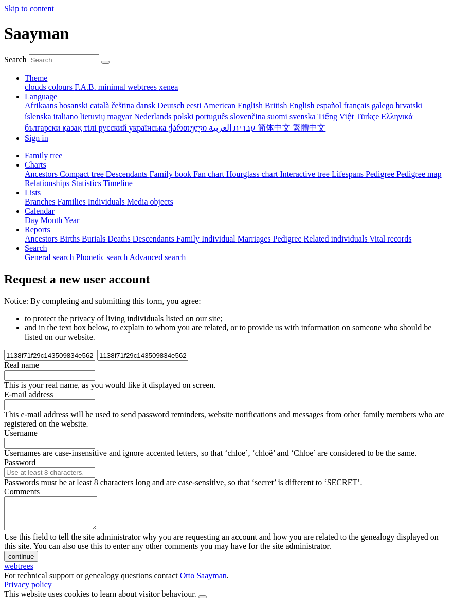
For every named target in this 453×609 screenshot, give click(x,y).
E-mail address (28, 394)
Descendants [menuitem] (128, 174)
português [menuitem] (212, 116)
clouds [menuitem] (36, 87)
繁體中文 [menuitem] (309, 127)
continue (21, 562)
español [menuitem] (329, 105)
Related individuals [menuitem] (337, 238)
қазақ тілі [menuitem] (80, 127)
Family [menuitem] (189, 238)
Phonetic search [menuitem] (103, 257)
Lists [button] (33, 192)
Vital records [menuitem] (390, 238)
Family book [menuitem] (171, 174)
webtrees (18, 572)
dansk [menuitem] (146, 105)
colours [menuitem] (61, 87)
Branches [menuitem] (41, 201)
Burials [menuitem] (94, 238)
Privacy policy (28, 590)
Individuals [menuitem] (107, 201)
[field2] (142, 355)
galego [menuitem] (384, 105)
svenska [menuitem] (303, 116)
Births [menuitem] (71, 238)
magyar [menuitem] (120, 116)
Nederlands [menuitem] (153, 116)
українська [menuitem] (148, 127)
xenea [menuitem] (168, 87)
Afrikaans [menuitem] (42, 105)
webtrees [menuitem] (143, 87)
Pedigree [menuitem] (381, 174)
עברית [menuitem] (243, 127)
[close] (202, 602)
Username (21, 433)
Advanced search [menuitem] (157, 257)
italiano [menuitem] (66, 116)
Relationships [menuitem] (48, 183)
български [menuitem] (43, 127)
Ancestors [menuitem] (42, 174)
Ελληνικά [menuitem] (396, 116)
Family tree (43, 155)
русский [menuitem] (114, 127)
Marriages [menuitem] (255, 238)
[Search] (105, 62)
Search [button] (36, 248)
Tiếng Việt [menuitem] (336, 116)
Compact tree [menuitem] (83, 174)
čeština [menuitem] (123, 105)
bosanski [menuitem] (74, 105)
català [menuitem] (100, 105)
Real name (21, 365)
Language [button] (41, 96)
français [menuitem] (357, 105)
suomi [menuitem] (278, 116)
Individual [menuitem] (220, 238)
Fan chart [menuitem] (209, 174)
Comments (22, 491)
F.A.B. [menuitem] (86, 87)
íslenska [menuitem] (39, 116)
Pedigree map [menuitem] (419, 174)
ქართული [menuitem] (188, 127)
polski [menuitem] (184, 116)
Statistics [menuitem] (87, 183)
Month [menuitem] (52, 220)
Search (15, 59)
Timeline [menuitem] (118, 183)
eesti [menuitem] (195, 105)
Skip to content (29, 8)
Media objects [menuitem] (150, 201)
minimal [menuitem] (113, 87)
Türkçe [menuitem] (368, 116)
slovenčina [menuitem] (248, 116)
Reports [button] (37, 229)
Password (19, 462)
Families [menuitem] (73, 201)
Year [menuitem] (71, 220)
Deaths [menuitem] (119, 238)
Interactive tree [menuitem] (306, 174)
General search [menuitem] (50, 257)
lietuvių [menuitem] (93, 116)
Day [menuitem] (33, 220)
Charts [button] (35, 164)
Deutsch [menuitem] (171, 105)
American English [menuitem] (234, 105)
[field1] (49, 355)
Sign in (36, 138)
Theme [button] (36, 77)
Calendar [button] (40, 211)
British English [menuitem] (290, 105)
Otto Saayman (203, 581)
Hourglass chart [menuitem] (253, 174)
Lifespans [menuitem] (349, 174)
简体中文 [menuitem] (275, 127)
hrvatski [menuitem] (409, 105)
